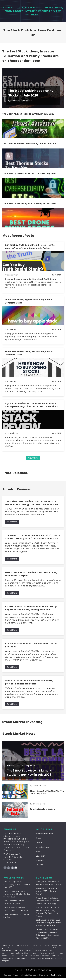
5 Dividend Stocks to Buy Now (42, 810)
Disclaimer (44, 975)
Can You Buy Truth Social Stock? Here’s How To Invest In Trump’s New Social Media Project (30, 247)
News (38, 852)
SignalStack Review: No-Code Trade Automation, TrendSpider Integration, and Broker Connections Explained (31, 405)
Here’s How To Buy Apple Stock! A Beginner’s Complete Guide (28, 302)
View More (33, 458)
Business (40, 861)
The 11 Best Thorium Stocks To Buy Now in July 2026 (29, 144)
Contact (40, 843)
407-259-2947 (10, 863)
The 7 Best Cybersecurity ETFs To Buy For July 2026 (29, 174)
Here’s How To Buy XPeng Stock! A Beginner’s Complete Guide (28, 353)
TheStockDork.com (44, 834)
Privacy (16, 975)
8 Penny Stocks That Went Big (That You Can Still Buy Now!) (47, 792)
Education (40, 856)
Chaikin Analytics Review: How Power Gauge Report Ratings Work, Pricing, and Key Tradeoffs (31, 608)
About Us (40, 838)
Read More (12, 522)
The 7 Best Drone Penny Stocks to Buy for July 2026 (29, 203)
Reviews (39, 865)
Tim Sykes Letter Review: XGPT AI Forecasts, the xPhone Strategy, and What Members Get (32, 503)
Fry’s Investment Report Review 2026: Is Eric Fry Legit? (31, 645)
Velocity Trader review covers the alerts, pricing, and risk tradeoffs (29, 682)
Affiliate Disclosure (29, 975)
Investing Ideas (43, 847)
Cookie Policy (56, 975)
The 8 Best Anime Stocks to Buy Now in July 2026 (28, 114)
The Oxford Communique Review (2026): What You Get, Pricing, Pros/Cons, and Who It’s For (32, 537)
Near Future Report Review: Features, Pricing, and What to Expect (31, 574)
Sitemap (7, 975)
